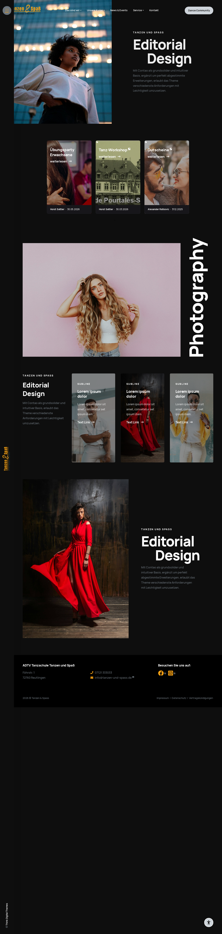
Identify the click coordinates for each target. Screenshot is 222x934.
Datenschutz (179, 698)
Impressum (163, 698)
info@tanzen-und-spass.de (113, 678)
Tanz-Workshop (113, 150)
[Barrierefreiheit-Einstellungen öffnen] (208, 922)
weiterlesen (58, 161)
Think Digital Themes (6, 914)
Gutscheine (158, 150)
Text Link (83, 422)
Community (199, 10)
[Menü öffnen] (7, 10)
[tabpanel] (69, 177)
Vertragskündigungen (201, 698)
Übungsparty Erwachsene (62, 152)
